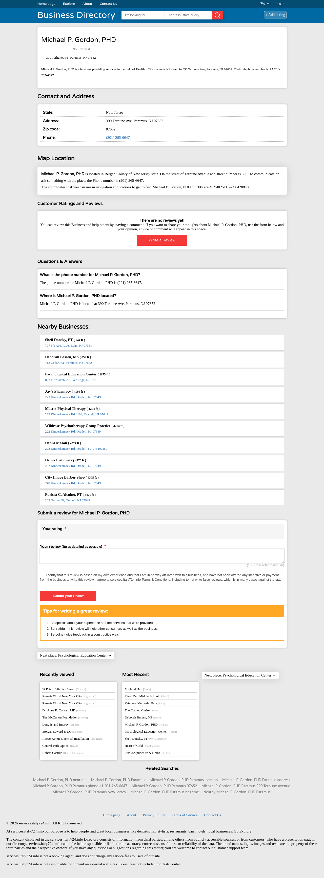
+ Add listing (275, 15)
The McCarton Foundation (65, 719)
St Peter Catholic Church (64, 690)
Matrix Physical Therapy (72, 409)
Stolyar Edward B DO (62, 733)
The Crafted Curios (141, 712)
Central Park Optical (60, 747)
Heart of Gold (142, 747)
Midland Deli (138, 690)
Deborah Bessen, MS (68, 357)
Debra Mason (63, 443)
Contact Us (108, 4)
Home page (46, 4)
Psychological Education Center (77, 374)
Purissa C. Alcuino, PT (70, 494)
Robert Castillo (63, 754)
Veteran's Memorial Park (145, 705)
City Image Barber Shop (72, 477)
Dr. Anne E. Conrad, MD (64, 712)
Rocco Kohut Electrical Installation (72, 740)
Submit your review (68, 597)
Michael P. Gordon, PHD (146, 726)
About (87, 4)
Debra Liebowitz (65, 460)
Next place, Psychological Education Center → (76, 657)
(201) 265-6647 (118, 138)
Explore (69, 4)
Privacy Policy (154, 817)
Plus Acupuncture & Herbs (147, 754)
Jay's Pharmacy (65, 391)
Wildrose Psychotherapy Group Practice (85, 426)
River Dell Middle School (147, 698)
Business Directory (76, 15)
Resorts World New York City (69, 698)
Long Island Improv (60, 726)
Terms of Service (184, 817)
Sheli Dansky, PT (65, 340)
